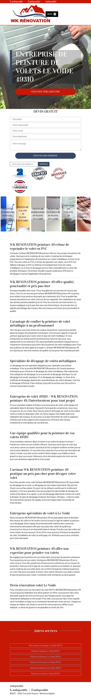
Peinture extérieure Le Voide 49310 (45, 668)
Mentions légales (47, 693)
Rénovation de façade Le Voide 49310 (45, 645)
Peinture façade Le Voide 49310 (45, 651)
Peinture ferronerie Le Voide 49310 (45, 662)
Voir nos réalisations (45, 91)
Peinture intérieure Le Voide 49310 (45, 657)
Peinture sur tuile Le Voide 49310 (45, 674)
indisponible (16, 1)
